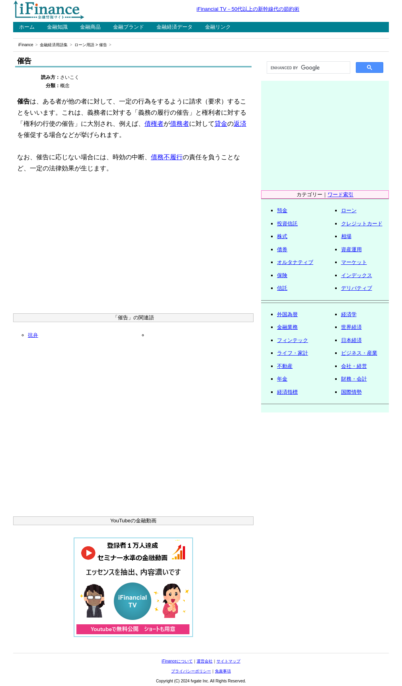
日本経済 (351, 340)
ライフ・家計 (292, 353)
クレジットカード (361, 224)
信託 (282, 288)
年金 (282, 379)
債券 (282, 249)
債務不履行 (167, 157)
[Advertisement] (133, 245)
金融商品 (90, 27)
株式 (282, 236)
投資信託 (287, 224)
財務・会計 (354, 379)
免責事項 (223, 671)
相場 (346, 236)
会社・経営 (354, 366)
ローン (349, 210)
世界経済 (351, 327)
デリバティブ (356, 288)
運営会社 (205, 661)
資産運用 (351, 249)
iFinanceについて (177, 661)
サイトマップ (228, 661)
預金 (282, 210)
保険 (282, 275)
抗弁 (33, 335)
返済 (240, 123)
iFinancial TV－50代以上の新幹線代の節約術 (248, 9)
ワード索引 (340, 194)
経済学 (349, 314)
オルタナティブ (295, 262)
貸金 (221, 123)
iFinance (25, 45)
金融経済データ (174, 27)
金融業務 (287, 327)
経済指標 (287, 392)
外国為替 (287, 314)
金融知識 (57, 27)
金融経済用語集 (54, 45)
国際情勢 (351, 392)
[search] (308, 67)
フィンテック (292, 340)
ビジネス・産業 (359, 353)
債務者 (179, 123)
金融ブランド (128, 27)
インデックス (356, 275)
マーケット (354, 262)
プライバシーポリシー (191, 671)
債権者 (154, 123)
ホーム (27, 27)
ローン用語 (84, 45)
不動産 (285, 366)
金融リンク (218, 27)
